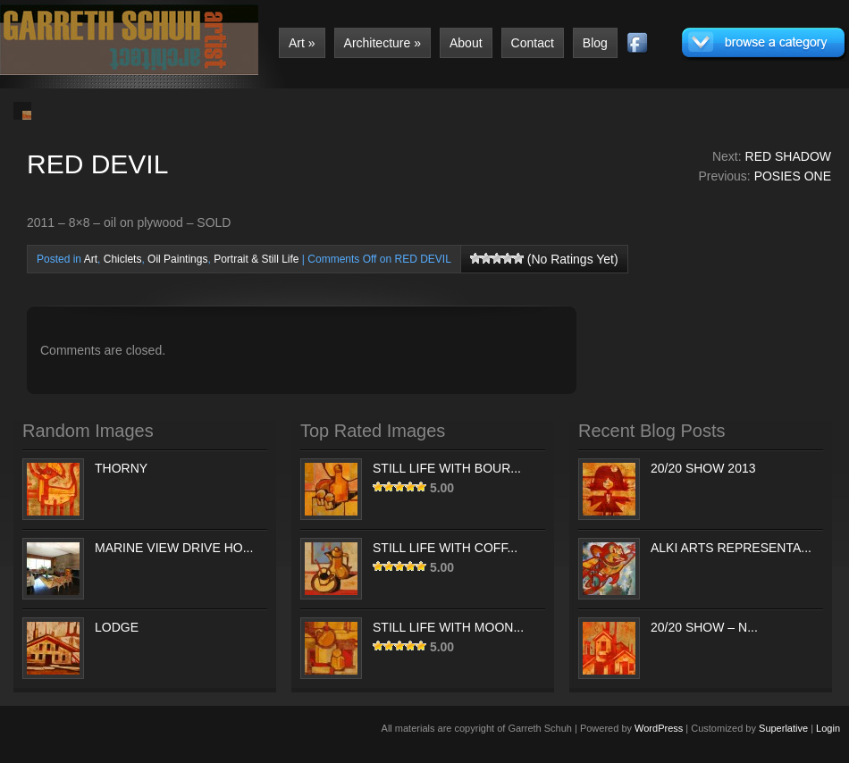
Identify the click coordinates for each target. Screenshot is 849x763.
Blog (595, 43)
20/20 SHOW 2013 (703, 468)
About (466, 43)
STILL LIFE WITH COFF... (445, 548)
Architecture (382, 43)
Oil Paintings (177, 259)
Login (828, 728)
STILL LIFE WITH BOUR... (447, 468)
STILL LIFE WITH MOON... (448, 627)
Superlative (783, 728)
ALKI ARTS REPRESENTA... (731, 548)
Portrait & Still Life (256, 259)
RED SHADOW (788, 156)
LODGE (117, 627)
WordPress (659, 728)
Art (302, 43)
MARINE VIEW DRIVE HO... (174, 548)
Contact (532, 43)
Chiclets (123, 259)
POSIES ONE (792, 176)
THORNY (121, 468)
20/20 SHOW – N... (704, 627)
